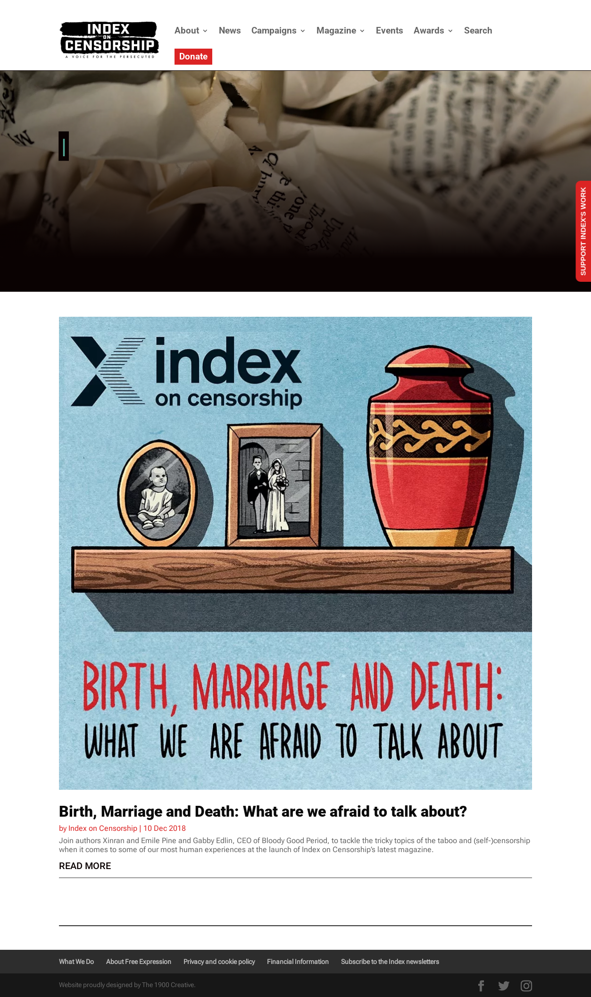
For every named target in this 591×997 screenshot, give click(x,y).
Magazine (336, 30)
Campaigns (274, 30)
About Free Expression (138, 961)
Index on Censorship (102, 828)
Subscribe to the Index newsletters (390, 961)
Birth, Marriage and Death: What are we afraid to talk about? (263, 811)
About (187, 30)
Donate (193, 56)
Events (389, 30)
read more (85, 865)
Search (478, 30)
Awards (429, 30)
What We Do (76, 961)
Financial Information (298, 961)
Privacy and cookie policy (219, 961)
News (230, 30)
